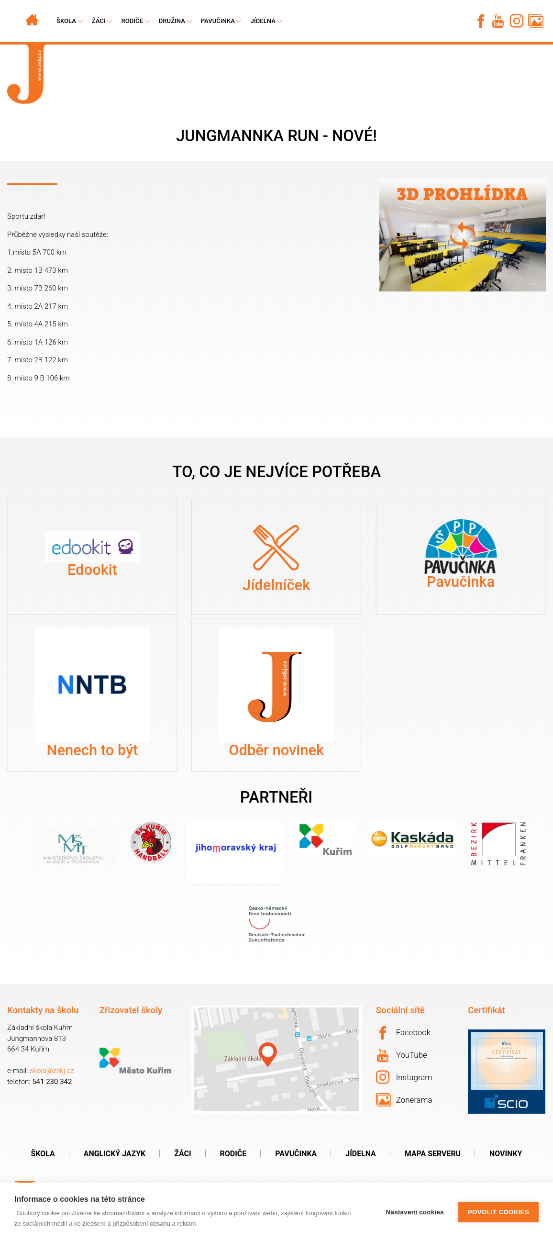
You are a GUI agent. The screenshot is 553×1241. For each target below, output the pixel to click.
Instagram (404, 1077)
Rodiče (132, 20)
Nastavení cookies (415, 1212)
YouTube (402, 1055)
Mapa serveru (433, 1153)
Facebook (403, 1033)
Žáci (182, 1153)
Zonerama (404, 1100)
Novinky (505, 1153)
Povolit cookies (498, 1212)
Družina (172, 20)
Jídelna (263, 20)
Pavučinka (218, 20)
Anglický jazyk (114, 1153)
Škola (43, 1153)
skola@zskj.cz (52, 1070)
